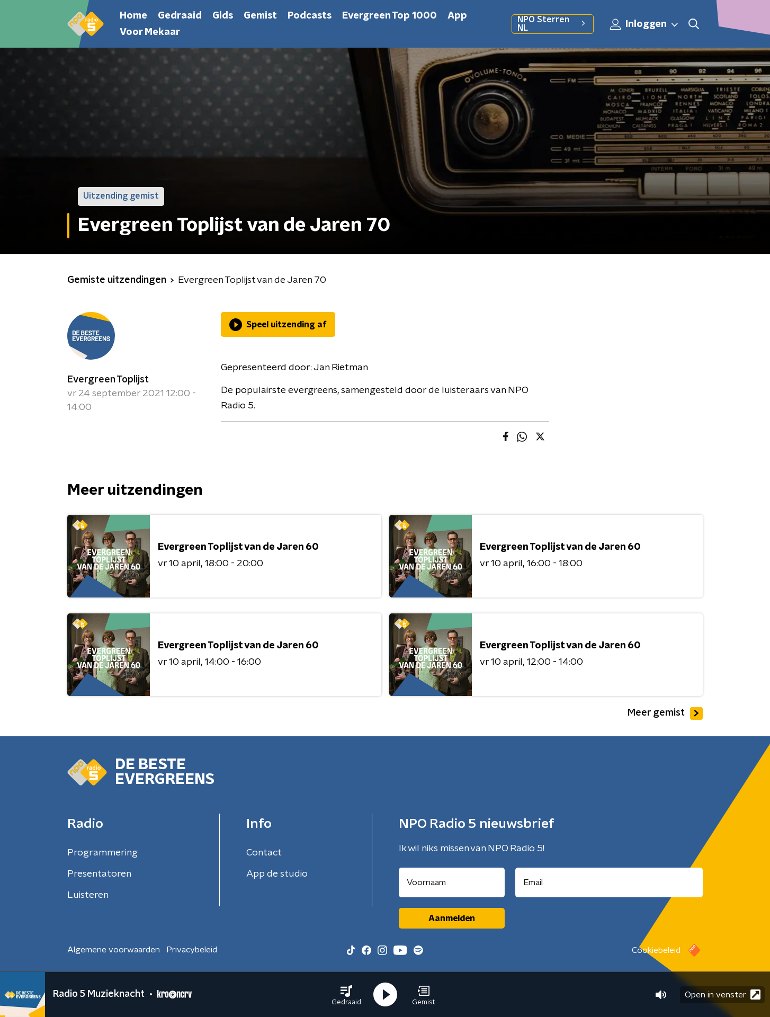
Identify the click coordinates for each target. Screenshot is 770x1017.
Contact (264, 853)
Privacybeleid (191, 949)
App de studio (277, 874)
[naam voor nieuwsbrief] (452, 882)
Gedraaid (180, 16)
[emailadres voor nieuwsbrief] (609, 882)
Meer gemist (665, 713)
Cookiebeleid (656, 950)
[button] (346, 995)
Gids (222, 16)
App (457, 16)
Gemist (260, 16)
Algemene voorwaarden (113, 949)
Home (133, 16)
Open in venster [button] (722, 994)
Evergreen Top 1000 (389, 16)
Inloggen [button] (644, 24)
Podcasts (310, 16)
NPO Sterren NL (552, 23)
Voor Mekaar (150, 32)
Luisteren (88, 895)
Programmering (102, 853)
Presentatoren (99, 874)
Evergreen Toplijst (108, 380)
